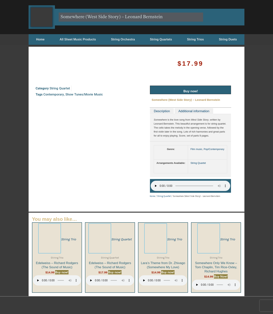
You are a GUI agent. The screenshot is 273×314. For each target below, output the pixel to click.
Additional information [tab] (193, 111)
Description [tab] (162, 111)
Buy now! (190, 91)
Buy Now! (221, 276)
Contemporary (53, 69)
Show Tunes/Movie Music (84, 69)
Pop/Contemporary (214, 149)
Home (40, 39)
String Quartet (60, 63)
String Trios (195, 39)
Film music (196, 149)
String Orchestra (123, 39)
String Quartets (161, 39)
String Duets (228, 39)
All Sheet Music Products (78, 39)
